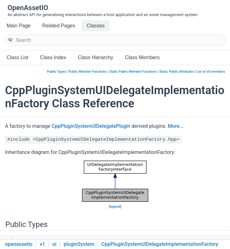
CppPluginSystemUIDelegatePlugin (90, 126)
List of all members (210, 72)
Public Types (56, 72)
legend (115, 207)
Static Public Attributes (176, 72)
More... (176, 126)
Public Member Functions (87, 72)
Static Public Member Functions (133, 72)
